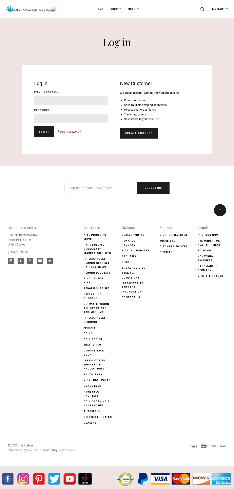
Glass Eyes (92, 385)
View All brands (210, 276)
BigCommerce (67, 450)
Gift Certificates (98, 417)
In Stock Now (208, 235)
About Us (129, 256)
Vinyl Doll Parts (97, 380)
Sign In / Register (135, 250)
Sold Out (205, 250)
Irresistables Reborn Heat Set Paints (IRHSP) (97, 263)
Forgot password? (69, 131)
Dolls (88, 333)
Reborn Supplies (97, 288)
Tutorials (92, 411)
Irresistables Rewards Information (133, 287)
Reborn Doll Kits (97, 272)
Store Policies (133, 267)
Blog (125, 262)
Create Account (139, 133)
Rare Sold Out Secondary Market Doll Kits (97, 249)
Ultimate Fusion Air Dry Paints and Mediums (96, 308)
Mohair (89, 327)
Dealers (90, 422)
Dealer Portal (133, 235)
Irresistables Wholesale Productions (95, 364)
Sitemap (166, 252)
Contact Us (131, 297)
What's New (93, 345)
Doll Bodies (93, 339)
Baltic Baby (93, 374)
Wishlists (167, 240)
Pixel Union (34, 450)
